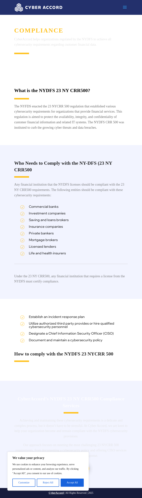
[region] (48, 471)
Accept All (72, 482)
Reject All (48, 482)
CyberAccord (56, 493)
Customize (23, 482)
